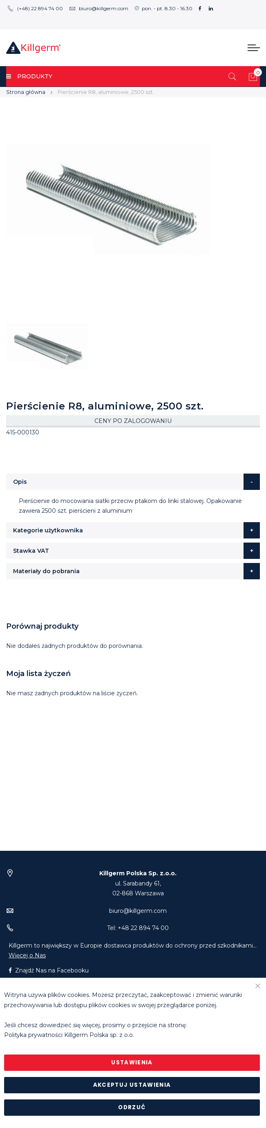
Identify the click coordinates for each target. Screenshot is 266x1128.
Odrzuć (131, 1107)
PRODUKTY (29, 76)
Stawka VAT (31, 550)
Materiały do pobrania (46, 571)
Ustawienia (132, 1062)
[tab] (133, 482)
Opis (20, 481)
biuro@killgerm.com (98, 8)
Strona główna (25, 92)
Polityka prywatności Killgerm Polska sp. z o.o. (69, 1035)
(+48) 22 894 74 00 (35, 8)
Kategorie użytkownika (48, 530)
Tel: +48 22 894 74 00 (138, 928)
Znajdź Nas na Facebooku (49, 970)
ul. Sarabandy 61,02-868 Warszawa (138, 883)
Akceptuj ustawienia (132, 1085)
